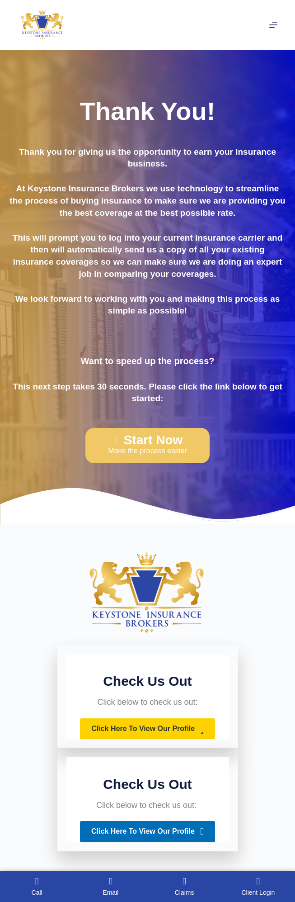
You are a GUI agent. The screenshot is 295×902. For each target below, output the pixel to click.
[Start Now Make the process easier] (147, 445)
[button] (147, 729)
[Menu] (273, 25)
